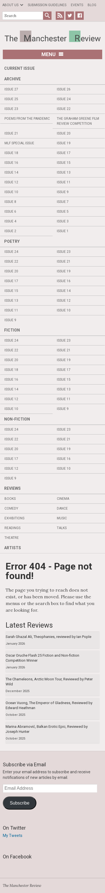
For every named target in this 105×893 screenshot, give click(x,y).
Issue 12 (11, 182)
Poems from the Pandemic (27, 119)
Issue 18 (11, 153)
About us (10, 5)
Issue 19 (64, 143)
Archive (12, 79)
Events (77, 5)
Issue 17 (64, 153)
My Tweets (12, 835)
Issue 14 (11, 172)
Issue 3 (63, 221)
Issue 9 (63, 192)
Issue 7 (63, 202)
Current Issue (19, 68)
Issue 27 (11, 89)
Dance (62, 508)
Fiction (12, 330)
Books (10, 499)
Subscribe (19, 803)
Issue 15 (64, 163)
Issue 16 (11, 163)
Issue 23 (11, 109)
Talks (62, 528)
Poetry (12, 241)
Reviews (12, 488)
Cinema (63, 499)
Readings (12, 528)
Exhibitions (14, 518)
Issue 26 (64, 89)
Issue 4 (10, 221)
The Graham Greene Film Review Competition (78, 121)
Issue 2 (10, 231)
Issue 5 (63, 211)
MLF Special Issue (19, 143)
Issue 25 (11, 99)
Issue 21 (11, 133)
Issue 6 (10, 211)
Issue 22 (64, 109)
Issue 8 (10, 202)
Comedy (11, 508)
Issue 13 (64, 172)
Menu (52, 54)
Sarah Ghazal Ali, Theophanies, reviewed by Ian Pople (48, 637)
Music (62, 518)
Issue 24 (64, 99)
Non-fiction (17, 419)
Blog (92, 5)
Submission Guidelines (47, 5)
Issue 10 (11, 192)
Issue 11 (64, 182)
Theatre (11, 538)
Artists (12, 548)
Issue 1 (63, 231)
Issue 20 (64, 133)
